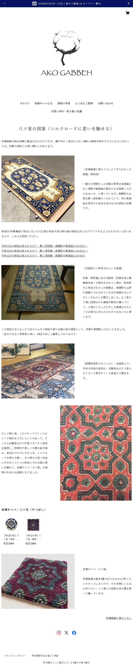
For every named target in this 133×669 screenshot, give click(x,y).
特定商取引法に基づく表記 (45, 655)
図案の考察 (63, 103)
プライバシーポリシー (15, 655)
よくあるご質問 (84, 103)
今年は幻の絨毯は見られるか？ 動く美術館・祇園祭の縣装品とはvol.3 (43, 255)
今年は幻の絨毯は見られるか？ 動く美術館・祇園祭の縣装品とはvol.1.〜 (44, 246)
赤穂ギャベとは (44, 103)
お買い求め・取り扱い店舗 (66, 111)
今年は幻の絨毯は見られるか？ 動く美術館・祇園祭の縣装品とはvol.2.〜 (44, 250)
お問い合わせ (105, 103)
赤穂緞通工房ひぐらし (119, 618)
